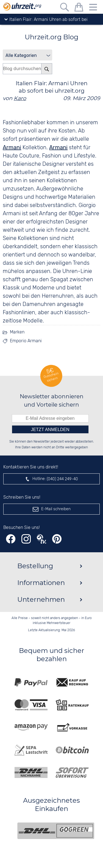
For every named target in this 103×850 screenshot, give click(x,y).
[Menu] (93, 8)
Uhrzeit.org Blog (51, 37)
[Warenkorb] (78, 8)
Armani (12, 147)
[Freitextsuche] (64, 8)
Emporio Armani (26, 341)
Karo (20, 98)
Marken (17, 332)
